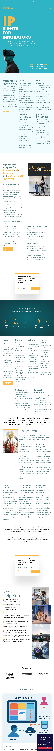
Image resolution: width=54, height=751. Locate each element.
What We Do (6, 111)
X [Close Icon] (51, 735)
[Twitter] (34, 1)
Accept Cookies (45, 748)
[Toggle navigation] (50, 1)
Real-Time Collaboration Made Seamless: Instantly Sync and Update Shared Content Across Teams (25, 747)
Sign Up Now (7, 249)
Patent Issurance (48, 326)
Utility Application (28, 326)
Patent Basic (5, 326)
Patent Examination (39, 326)
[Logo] (8, 8)
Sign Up (33, 65)
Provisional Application (17, 326)
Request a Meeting (8, 383)
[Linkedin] (18, 1)
